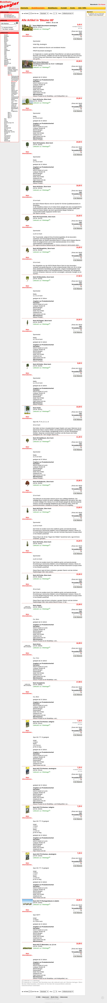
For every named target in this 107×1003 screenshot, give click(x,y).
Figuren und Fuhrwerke (14, 91)
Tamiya (6, 133)
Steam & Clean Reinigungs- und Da (9, 131)
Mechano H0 (7, 63)
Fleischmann (7, 45)
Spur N (9, 115)
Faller (5, 44)
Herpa (5, 49)
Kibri (5, 53)
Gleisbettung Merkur (14, 99)
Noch (5, 66)
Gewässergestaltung (16, 97)
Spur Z (9, 117)
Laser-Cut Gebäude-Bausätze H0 (14, 106)
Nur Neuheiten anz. (9, 15)
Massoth (6, 62)
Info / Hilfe (82, 8)
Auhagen (6, 36)
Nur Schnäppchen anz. (10, 17)
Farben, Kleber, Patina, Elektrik (12, 68)
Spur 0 (9, 72)
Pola (5, 120)
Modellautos (52, 8)
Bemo (5, 37)
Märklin (6, 60)
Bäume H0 (14, 81)
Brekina (6, 40)
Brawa (6, 38)
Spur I (9, 112)
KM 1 (5, 54)
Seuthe (6, 126)
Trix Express (7, 135)
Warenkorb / (97, 4)
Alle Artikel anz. (8, 14)
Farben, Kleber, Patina (13, 88)
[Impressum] (45, 997)
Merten (6, 64)
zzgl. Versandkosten (77, 33)
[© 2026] (38, 997)
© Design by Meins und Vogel (52, 998)
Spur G (9, 73)
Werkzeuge (7, 140)
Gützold (6, 46)
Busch (6, 41)
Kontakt (64, 8)
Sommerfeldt (7, 128)
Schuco (6, 125)
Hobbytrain (7, 50)
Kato (5, 51)
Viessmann (7, 138)
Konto (72, 8)
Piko (5, 119)
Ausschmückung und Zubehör (15, 79)
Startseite (24, 8)
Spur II (9, 113)
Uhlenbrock (7, 137)
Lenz (5, 55)
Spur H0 (10, 75)
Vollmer (6, 139)
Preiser (6, 121)
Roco (5, 124)
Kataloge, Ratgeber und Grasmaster (13, 70)
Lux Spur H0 (7, 59)
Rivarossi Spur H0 (9, 122)
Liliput (5, 58)
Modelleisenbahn (38, 8)
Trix (5, 134)
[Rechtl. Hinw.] (54, 997)
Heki (5, 47)
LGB (5, 56)
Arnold (6, 35)
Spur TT (10, 116)
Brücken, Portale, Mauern (13, 84)
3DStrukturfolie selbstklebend (15, 77)
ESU (5, 42)
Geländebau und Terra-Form (14, 94)
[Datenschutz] (63, 997)
